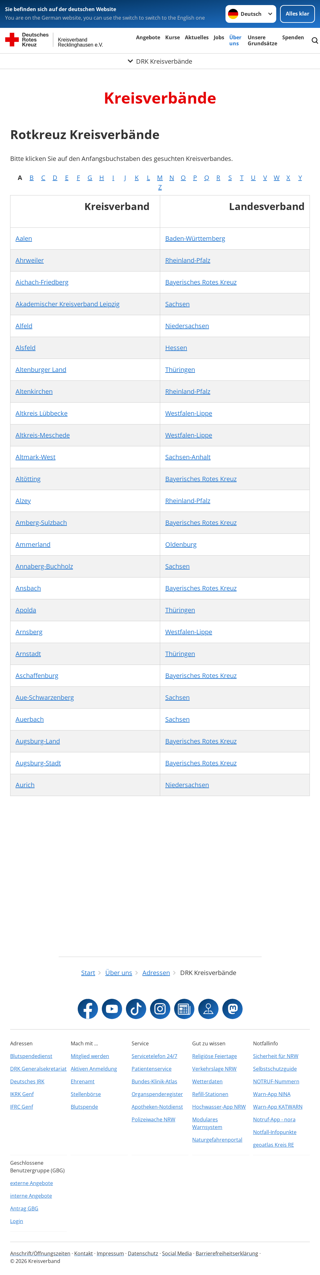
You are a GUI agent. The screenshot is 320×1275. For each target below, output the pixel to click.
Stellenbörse (86, 1094)
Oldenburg (181, 544)
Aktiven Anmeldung (94, 1068)
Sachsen (177, 304)
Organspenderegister (157, 1094)
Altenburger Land (41, 369)
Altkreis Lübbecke (42, 413)
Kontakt (83, 1253)
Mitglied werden (90, 1056)
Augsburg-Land (38, 741)
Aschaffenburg (37, 675)
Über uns (235, 40)
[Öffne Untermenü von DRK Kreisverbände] (160, 61)
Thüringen (180, 369)
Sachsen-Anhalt (188, 457)
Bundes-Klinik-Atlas (154, 1081)
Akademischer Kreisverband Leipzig (68, 304)
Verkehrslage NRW (214, 1068)
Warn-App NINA (272, 1094)
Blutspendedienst (31, 1056)
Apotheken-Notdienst (157, 1106)
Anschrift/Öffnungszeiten (40, 1253)
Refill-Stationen (210, 1094)
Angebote (148, 37)
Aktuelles (197, 37)
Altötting (28, 479)
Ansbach (28, 588)
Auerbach (30, 719)
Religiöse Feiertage (214, 1056)
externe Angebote (31, 1183)
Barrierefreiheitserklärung (227, 1253)
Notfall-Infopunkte (275, 1132)
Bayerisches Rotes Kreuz (201, 282)
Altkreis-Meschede (43, 435)
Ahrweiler (30, 260)
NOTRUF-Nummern (276, 1081)
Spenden (293, 37)
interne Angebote (31, 1195)
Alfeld (24, 326)
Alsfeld (26, 347)
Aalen (24, 238)
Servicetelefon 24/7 (154, 1056)
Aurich (25, 785)
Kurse (172, 37)
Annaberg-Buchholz (44, 566)
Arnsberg (29, 632)
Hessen (176, 347)
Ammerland (33, 544)
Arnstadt (28, 653)
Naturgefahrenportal (217, 1139)
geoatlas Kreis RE (273, 1144)
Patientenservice (152, 1068)
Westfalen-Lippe (188, 413)
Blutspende (84, 1106)
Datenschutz (143, 1253)
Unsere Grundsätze (262, 40)
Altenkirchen (34, 391)
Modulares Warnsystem (207, 1123)
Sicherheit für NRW (275, 1056)
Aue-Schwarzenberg (45, 697)
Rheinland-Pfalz (187, 260)
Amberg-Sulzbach (41, 522)
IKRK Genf (22, 1094)
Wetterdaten (207, 1081)
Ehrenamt (83, 1081)
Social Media (177, 1253)
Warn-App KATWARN (278, 1106)
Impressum (110, 1253)
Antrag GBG (24, 1208)
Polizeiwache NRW (153, 1119)
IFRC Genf (21, 1106)
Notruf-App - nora (274, 1119)
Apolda (26, 610)
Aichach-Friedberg (42, 282)
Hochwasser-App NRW (219, 1106)
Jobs (219, 37)
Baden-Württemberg (195, 238)
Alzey (23, 500)
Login (16, 1221)
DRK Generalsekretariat (38, 1068)
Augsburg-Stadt (38, 763)
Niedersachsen (187, 326)
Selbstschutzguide (275, 1068)
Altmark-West (36, 457)
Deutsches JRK (27, 1081)
